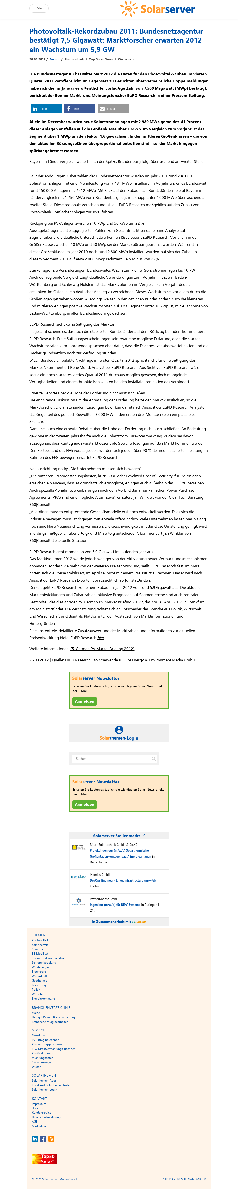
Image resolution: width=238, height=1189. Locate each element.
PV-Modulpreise (42, 1053)
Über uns (38, 1108)
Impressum (39, 1104)
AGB (35, 1122)
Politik (36, 990)
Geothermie (39, 981)
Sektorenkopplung (44, 963)
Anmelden (84, 701)
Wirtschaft (126, 59)
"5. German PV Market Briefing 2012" (102, 648)
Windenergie (40, 967)
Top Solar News (101, 59)
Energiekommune (43, 999)
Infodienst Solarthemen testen (51, 1085)
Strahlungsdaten (42, 1058)
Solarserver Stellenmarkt (119, 836)
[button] (46, 108)
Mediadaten (40, 1126)
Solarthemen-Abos (44, 1081)
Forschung (39, 985)
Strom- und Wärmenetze (48, 958)
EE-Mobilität (40, 954)
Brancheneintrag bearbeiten (50, 1022)
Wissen (36, 1067)
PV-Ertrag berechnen (45, 1040)
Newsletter (39, 1035)
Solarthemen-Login (44, 1090)
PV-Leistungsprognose (47, 1044)
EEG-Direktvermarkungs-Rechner (53, 1049)
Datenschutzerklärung (46, 1117)
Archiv (54, 59)
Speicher (37, 949)
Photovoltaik (74, 59)
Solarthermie (40, 945)
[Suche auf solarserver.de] (154, 759)
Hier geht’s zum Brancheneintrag (53, 1017)
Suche (36, 1013)
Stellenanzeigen (42, 1062)
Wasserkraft (39, 976)
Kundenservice (41, 1113)
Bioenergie (39, 972)
